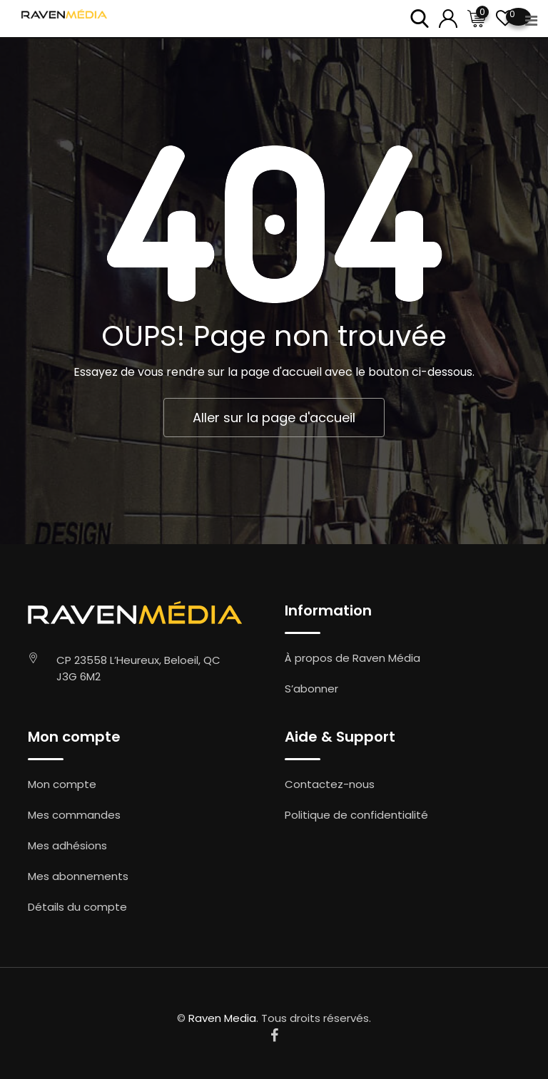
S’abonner (311, 688)
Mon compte (62, 784)
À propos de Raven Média (352, 657)
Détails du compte (77, 906)
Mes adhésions (67, 845)
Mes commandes (74, 814)
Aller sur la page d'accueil (274, 417)
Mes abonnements (78, 876)
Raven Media (222, 1018)
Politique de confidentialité (356, 814)
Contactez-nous (330, 784)
